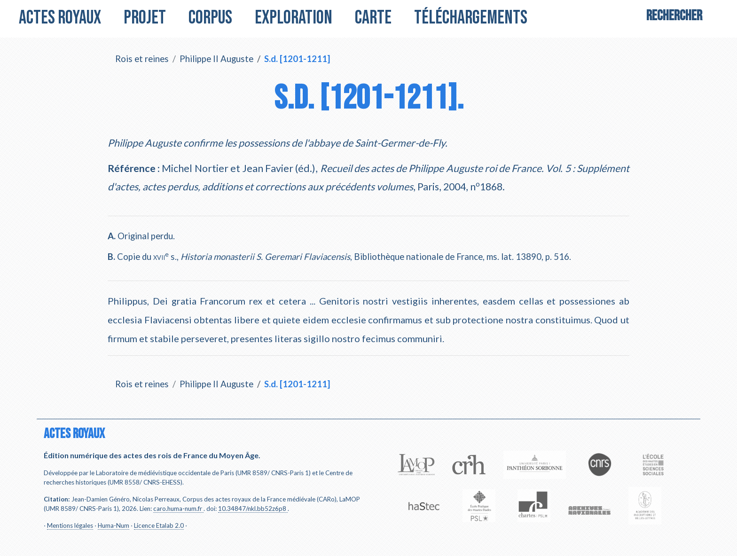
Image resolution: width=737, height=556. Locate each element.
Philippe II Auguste (216, 59)
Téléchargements (470, 18)
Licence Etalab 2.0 (159, 525)
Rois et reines (142, 59)
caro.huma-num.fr (177, 508)
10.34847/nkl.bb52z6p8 (252, 508)
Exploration (293, 18)
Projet (145, 18)
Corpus (210, 18)
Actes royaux (60, 18)
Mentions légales (70, 525)
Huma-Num (113, 525)
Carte (373, 18)
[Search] (674, 18)
